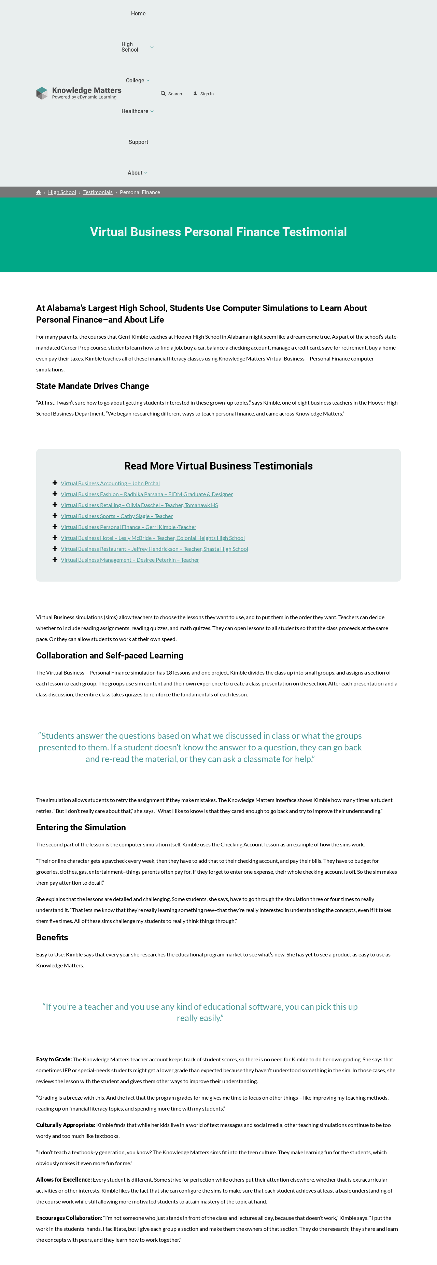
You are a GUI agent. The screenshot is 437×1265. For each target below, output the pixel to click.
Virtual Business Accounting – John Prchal (110, 323)
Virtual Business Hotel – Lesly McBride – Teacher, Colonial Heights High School (153, 378)
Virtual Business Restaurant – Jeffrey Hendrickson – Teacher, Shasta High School (154, 389)
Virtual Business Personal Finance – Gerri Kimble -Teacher (128, 367)
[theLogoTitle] (79, 13)
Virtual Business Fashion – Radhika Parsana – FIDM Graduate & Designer (147, 334)
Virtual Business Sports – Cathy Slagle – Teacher (117, 356)
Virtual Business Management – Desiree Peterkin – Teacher (130, 400)
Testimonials (98, 32)
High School (62, 32)
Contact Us (365, 1211)
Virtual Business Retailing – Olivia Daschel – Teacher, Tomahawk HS (139, 345)
